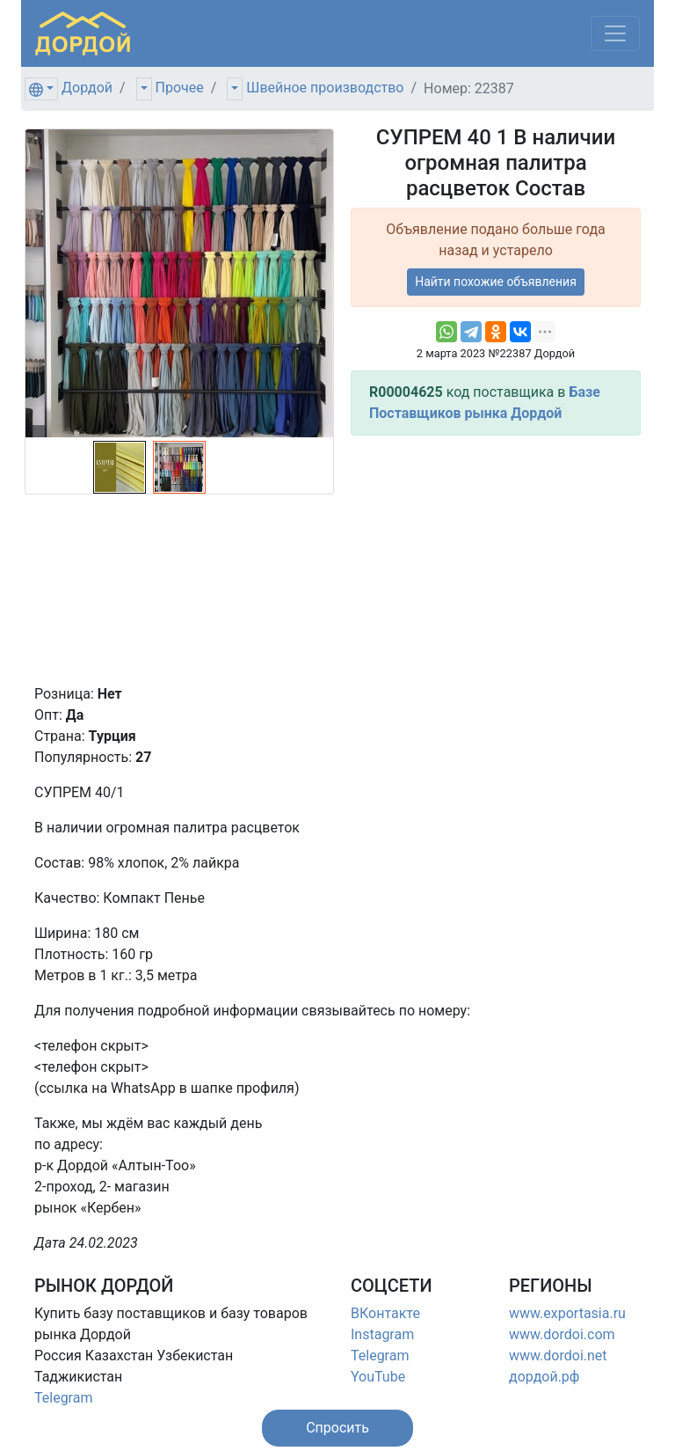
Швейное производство (324, 87)
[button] (337, 1428)
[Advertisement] (496, 560)
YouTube (378, 1376)
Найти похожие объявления (496, 282)
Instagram (382, 1334)
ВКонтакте (385, 1313)
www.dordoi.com (562, 1334)
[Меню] (615, 33)
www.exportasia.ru (567, 1313)
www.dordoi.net (558, 1355)
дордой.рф (544, 1376)
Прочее (180, 87)
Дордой (87, 87)
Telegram (63, 1397)
